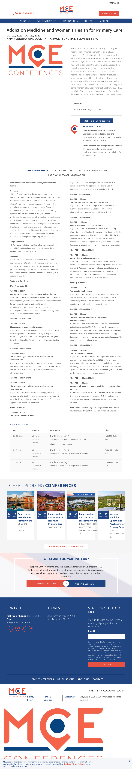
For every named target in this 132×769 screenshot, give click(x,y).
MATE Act (105, 21)
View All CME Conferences (66, 546)
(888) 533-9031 (23, 13)
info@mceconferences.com (21, 621)
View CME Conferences (46, 583)
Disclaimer (68, 695)
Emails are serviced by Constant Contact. (105, 657)
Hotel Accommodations (93, 170)
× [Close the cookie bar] (130, 761)
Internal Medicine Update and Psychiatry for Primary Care (117, 521)
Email (91, 630)
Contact (88, 21)
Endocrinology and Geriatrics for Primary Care (88, 517)
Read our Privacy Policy (73, 764)
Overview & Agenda (37, 170)
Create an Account (101, 689)
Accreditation (63, 170)
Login (114, 3)
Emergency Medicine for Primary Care (25, 517)
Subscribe (107, 663)
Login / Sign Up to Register (97, 121)
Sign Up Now (109, 13)
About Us (25, 21)
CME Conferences (46, 21)
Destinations (70, 21)
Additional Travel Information (66, 175)
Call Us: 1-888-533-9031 (86, 583)
